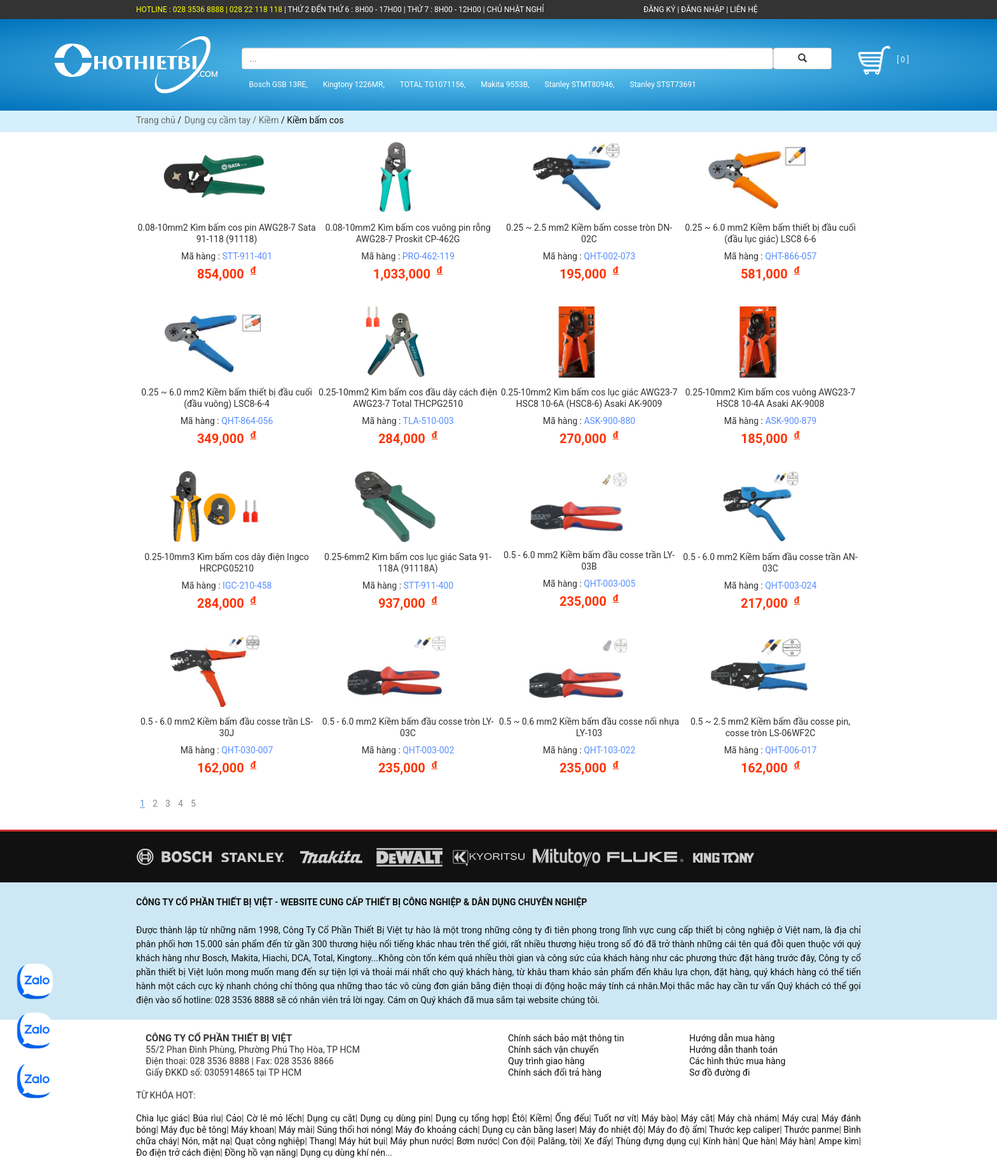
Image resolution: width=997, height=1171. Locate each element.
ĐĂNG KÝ (659, 9)
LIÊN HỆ (742, 9)
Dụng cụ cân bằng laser (528, 1130)
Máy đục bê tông (193, 1130)
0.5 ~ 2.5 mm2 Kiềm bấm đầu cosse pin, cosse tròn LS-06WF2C (770, 727)
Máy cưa (799, 1118)
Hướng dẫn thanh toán (733, 1049)
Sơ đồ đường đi (719, 1072)
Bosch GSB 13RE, (278, 84)
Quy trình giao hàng (546, 1061)
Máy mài (295, 1130)
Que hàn (758, 1141)
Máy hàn (797, 1141)
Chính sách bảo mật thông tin (566, 1038)
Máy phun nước (421, 1141)
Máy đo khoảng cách (436, 1130)
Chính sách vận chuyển (553, 1049)
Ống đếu (572, 1118)
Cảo (234, 1118)
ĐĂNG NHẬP (702, 9)
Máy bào (659, 1118)
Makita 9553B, (505, 84)
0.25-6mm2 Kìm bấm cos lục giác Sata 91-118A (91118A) (408, 562)
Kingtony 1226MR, (354, 84)
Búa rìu (207, 1118)
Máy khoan (252, 1130)
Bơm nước (477, 1141)
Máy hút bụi (362, 1141)
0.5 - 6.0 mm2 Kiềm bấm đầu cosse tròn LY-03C (408, 727)
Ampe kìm (838, 1141)
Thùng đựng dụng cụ (656, 1141)
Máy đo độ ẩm (676, 1130)
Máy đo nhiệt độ (611, 1130)
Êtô (518, 1118)
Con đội (517, 1141)
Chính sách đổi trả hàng (555, 1072)
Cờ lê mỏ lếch (274, 1118)
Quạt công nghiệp (270, 1141)
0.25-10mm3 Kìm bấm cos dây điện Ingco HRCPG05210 (226, 562)
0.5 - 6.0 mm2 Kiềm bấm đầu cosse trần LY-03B (589, 561)
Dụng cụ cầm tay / (221, 120)
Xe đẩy (597, 1141)
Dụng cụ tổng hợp (471, 1118)
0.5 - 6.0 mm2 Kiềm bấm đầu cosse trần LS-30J (227, 727)
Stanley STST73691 (663, 84)
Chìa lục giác (162, 1118)
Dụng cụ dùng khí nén (342, 1152)
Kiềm (269, 120)
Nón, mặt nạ (206, 1141)
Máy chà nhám (747, 1118)
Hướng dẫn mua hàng (731, 1038)
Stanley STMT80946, (580, 84)
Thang (322, 1141)
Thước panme (811, 1130)
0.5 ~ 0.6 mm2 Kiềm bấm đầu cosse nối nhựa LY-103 (589, 727)
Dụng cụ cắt (331, 1118)
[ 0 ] (881, 60)
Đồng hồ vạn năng (260, 1152)
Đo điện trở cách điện (178, 1152)
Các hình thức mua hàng (737, 1061)
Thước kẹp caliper (744, 1130)
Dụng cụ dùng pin (395, 1118)
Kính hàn (720, 1141)
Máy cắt (697, 1118)
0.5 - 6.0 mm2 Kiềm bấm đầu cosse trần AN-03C (770, 562)
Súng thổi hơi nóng (353, 1130)
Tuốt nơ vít (615, 1118)
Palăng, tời (559, 1141)
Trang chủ (155, 120)
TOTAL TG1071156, (433, 84)
